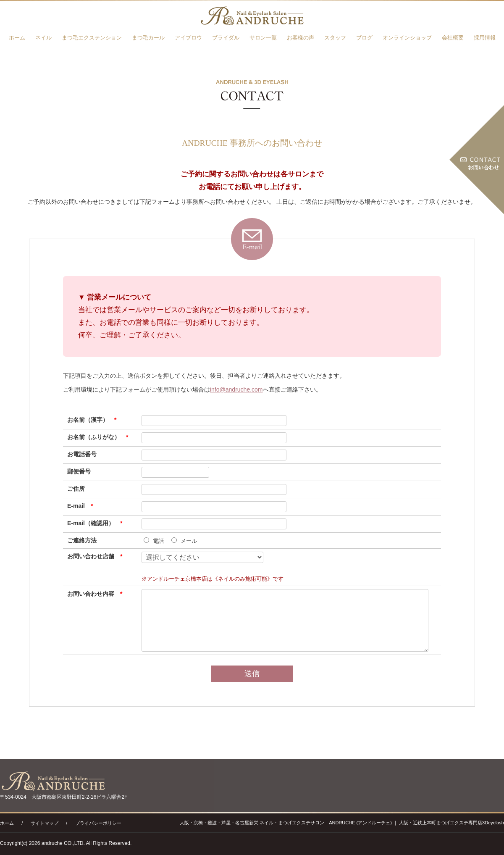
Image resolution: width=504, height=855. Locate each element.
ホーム (17, 37)
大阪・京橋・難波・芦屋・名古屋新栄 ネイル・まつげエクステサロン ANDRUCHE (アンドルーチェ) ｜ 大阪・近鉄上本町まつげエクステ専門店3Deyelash (342, 822)
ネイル (43, 37)
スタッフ (335, 37)
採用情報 (485, 37)
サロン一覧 (263, 37)
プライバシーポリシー (98, 823)
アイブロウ (188, 37)
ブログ (364, 37)
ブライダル (225, 37)
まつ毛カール (148, 37)
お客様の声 (300, 37)
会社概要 (453, 37)
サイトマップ (44, 823)
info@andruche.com (236, 389)
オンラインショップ (407, 37)
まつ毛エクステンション (92, 37)
